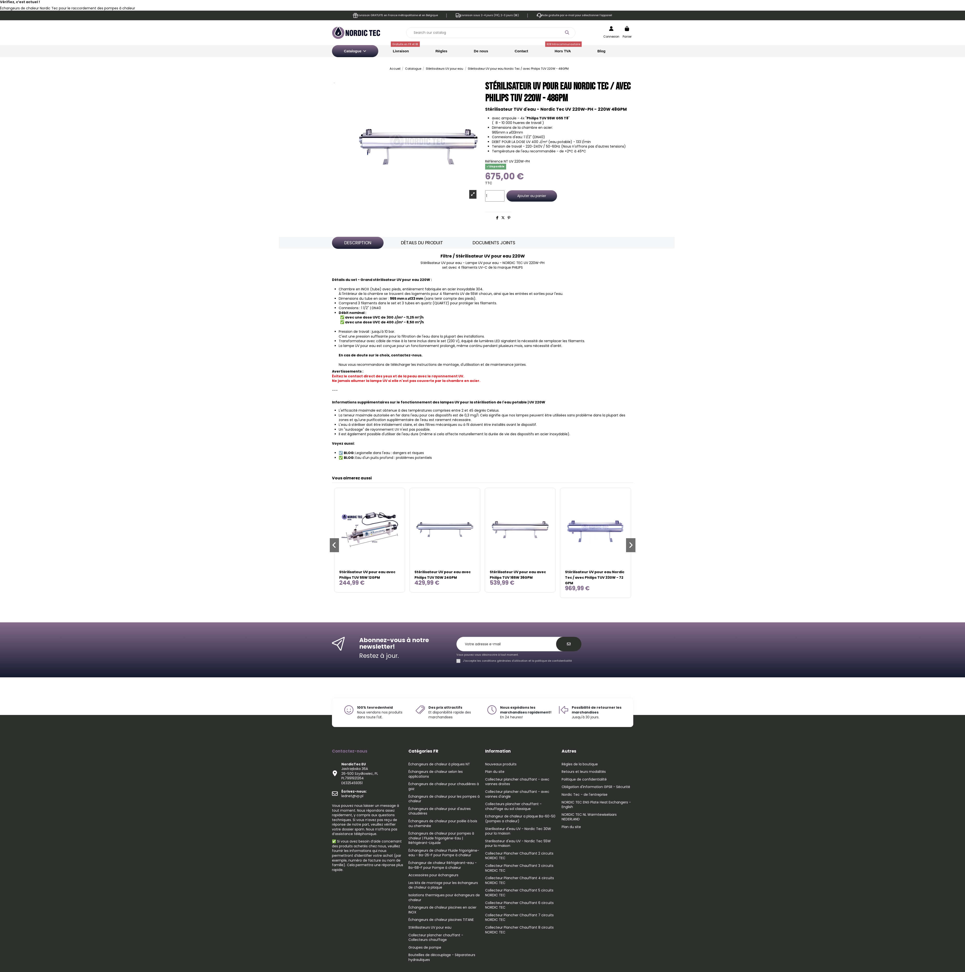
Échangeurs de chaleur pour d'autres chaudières (439, 811)
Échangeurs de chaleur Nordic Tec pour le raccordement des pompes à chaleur (67, 8)
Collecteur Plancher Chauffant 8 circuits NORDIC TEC (519, 930)
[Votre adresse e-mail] (509, 644)
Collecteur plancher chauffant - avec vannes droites (517, 782)
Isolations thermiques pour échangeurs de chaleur (444, 897)
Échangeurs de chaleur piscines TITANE (441, 920)
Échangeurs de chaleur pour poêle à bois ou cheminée (442, 823)
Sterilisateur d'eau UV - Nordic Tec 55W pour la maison (518, 843)
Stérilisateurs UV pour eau (429, 927)
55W (474, 293)
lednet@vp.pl (354, 794)
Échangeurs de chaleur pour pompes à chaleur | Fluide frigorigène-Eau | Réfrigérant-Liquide (441, 838)
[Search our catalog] (567, 32)
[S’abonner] (568, 644)
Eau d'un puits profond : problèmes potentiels (393, 457)
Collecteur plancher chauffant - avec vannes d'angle (517, 794)
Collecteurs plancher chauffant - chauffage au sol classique (513, 806)
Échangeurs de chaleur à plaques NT (439, 764)
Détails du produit (422, 243)
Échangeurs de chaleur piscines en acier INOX (442, 910)
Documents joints (494, 243)
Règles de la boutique (580, 764)
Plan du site (494, 771)
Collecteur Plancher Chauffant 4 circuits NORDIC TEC (519, 880)
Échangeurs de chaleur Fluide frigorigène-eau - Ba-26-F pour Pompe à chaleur (443, 853)
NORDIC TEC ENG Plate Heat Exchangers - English (596, 804)
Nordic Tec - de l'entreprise (584, 794)
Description (357, 243)
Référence (494, 161)
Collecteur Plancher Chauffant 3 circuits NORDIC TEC (519, 868)
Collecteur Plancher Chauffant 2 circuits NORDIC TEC (519, 856)
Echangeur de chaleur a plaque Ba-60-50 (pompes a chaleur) (520, 818)
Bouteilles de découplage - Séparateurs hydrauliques (441, 957)
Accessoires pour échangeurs (433, 875)
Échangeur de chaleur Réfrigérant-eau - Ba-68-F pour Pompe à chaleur (442, 865)
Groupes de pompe (424, 947)
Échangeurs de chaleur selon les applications (435, 774)
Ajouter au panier (531, 195)
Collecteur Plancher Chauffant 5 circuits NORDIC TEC (519, 892)
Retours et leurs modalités (584, 771)
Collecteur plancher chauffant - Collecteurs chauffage (435, 937)
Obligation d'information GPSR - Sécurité (596, 787)
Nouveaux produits (501, 764)
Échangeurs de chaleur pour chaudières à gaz (443, 786)
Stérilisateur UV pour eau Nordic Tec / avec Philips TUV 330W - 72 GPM (594, 577)
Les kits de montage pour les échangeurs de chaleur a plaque (443, 885)
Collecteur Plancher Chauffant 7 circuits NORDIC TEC (519, 917)
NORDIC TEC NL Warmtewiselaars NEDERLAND (589, 817)
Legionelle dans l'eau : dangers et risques (389, 452)
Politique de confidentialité (584, 779)
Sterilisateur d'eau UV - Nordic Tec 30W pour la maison (518, 831)
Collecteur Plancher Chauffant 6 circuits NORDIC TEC (519, 905)
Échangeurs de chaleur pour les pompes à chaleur (444, 799)
